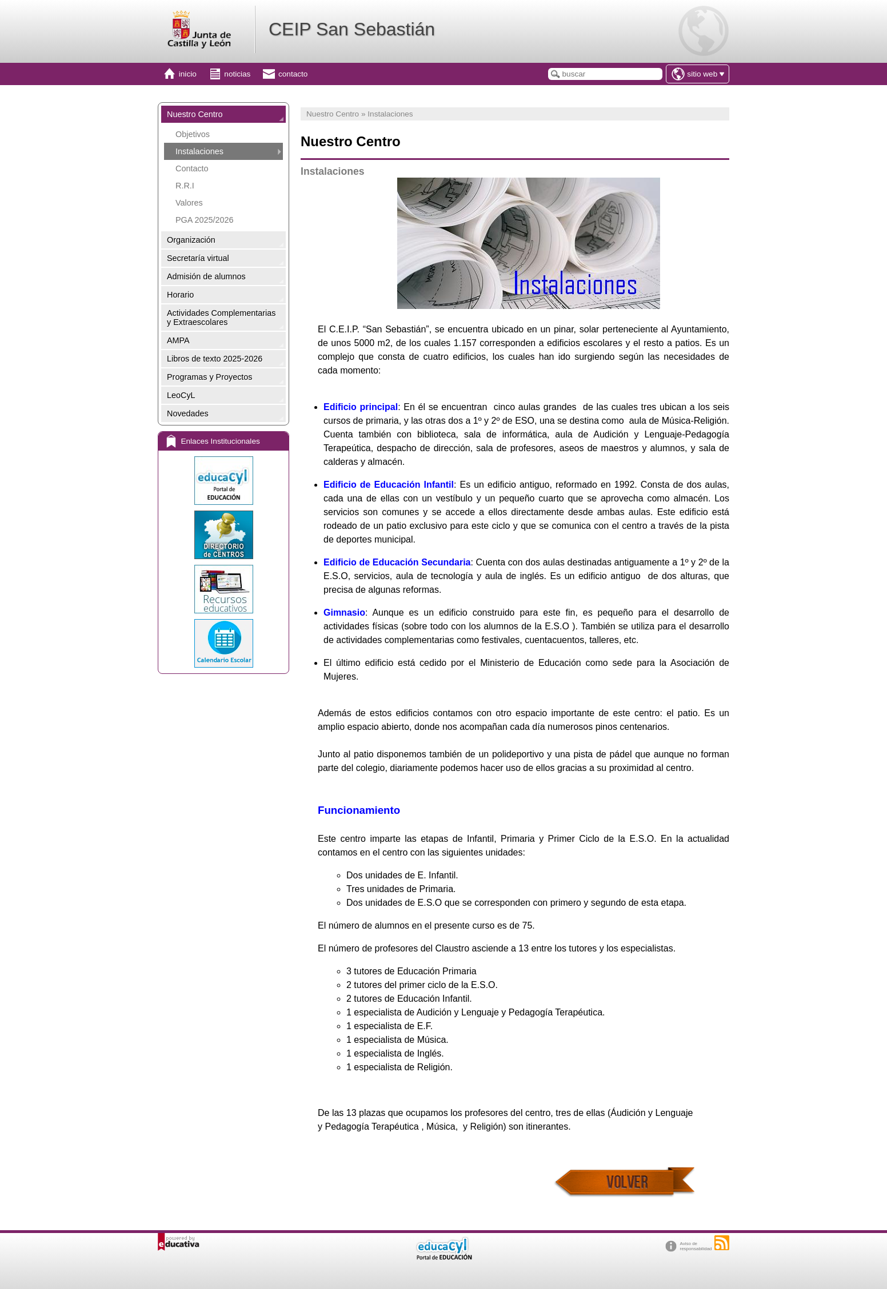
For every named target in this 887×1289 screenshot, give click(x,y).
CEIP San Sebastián (352, 29)
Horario (180, 294)
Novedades (188, 413)
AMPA (178, 340)
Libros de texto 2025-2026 (214, 358)
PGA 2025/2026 (204, 219)
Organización (191, 239)
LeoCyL (181, 395)
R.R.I (184, 185)
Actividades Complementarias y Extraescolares (221, 317)
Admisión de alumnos (206, 276)
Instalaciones (199, 151)
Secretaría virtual (198, 258)
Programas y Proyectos (210, 377)
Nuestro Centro (195, 114)
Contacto (192, 168)
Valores (189, 202)
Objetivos (192, 134)
